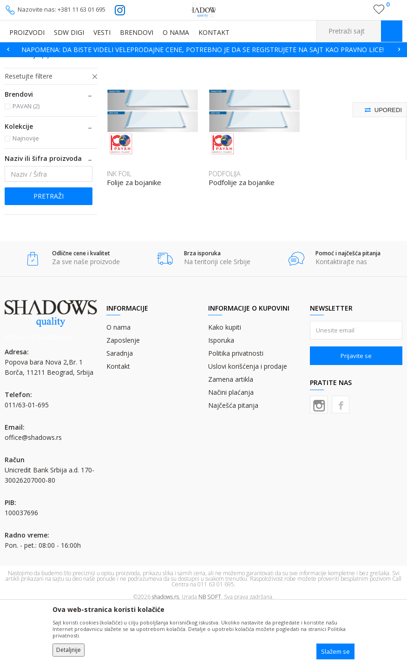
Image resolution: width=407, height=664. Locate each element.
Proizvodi (51, 63)
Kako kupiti (224, 384)
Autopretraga (285, 77)
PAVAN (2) (26, 163)
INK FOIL (23, 100)
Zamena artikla (230, 436)
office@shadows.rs (33, 494)
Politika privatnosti (235, 410)
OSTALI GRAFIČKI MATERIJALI (107, 63)
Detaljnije (68, 650)
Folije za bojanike (134, 240)
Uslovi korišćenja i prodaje (247, 423)
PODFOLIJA (27, 111)
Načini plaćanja (231, 449)
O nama (118, 384)
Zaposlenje (123, 397)
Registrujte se (359, 13)
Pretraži (48, 253)
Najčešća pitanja (233, 462)
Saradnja (119, 410)
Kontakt (118, 423)
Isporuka (221, 397)
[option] (203, 49)
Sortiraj (326, 77)
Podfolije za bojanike (242, 240)
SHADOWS (18, 63)
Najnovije (26, 195)
